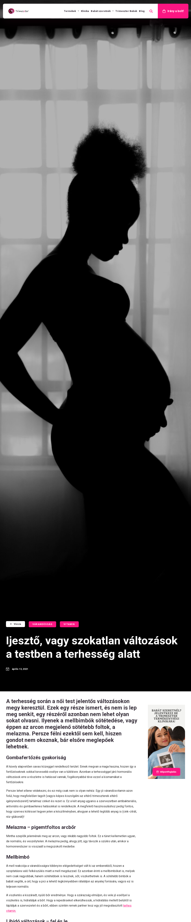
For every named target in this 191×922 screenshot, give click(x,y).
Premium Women (111, 806)
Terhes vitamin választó (162, 796)
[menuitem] (71, 11)
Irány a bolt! (175, 11)
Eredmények (108, 827)
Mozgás (64, 591)
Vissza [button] (15, 33)
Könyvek (105, 822)
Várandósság (42, 33)
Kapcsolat (152, 822)
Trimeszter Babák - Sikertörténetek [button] (158, 726)
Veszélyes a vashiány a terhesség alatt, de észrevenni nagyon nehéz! (113, 620)
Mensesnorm (108, 811)
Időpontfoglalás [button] (41, 490)
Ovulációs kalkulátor (160, 801)
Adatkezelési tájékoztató (127, 910)
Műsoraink (152, 811)
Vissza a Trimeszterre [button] (103, 564)
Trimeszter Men (110, 801)
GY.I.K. (149, 816)
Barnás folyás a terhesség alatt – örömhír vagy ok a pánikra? (30, 617)
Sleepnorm (107, 816)
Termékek (71, 11)
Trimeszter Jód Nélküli (115, 790)
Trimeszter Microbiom (115, 796)
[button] (30, 590)
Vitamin (69, 33)
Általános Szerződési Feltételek (90, 910)
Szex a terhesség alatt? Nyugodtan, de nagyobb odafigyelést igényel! (70, 626)
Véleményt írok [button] (33, 724)
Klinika (85, 11)
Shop (152, 827)
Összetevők (154, 790)
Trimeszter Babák (126, 11)
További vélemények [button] (95, 724)
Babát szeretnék (102, 11)
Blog (142, 11)
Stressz (22, 583)
